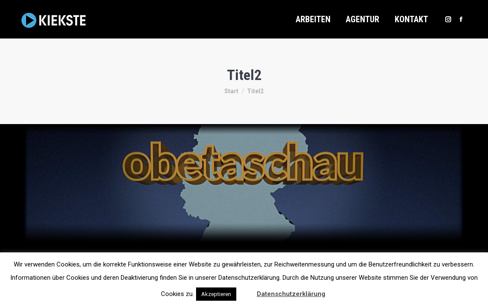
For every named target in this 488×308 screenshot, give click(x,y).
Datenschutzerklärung (291, 294)
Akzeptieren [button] (216, 294)
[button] (246, 290)
